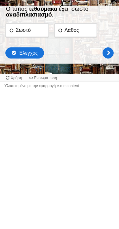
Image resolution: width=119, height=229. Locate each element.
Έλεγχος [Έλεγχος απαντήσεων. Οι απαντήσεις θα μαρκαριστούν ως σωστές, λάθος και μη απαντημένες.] (28, 53)
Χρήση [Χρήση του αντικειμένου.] (16, 78)
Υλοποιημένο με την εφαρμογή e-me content (41, 86)
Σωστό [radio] (23, 30)
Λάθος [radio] (72, 30)
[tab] (38, 68)
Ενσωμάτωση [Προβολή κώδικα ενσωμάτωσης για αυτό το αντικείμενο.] (45, 78)
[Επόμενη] (108, 53)
